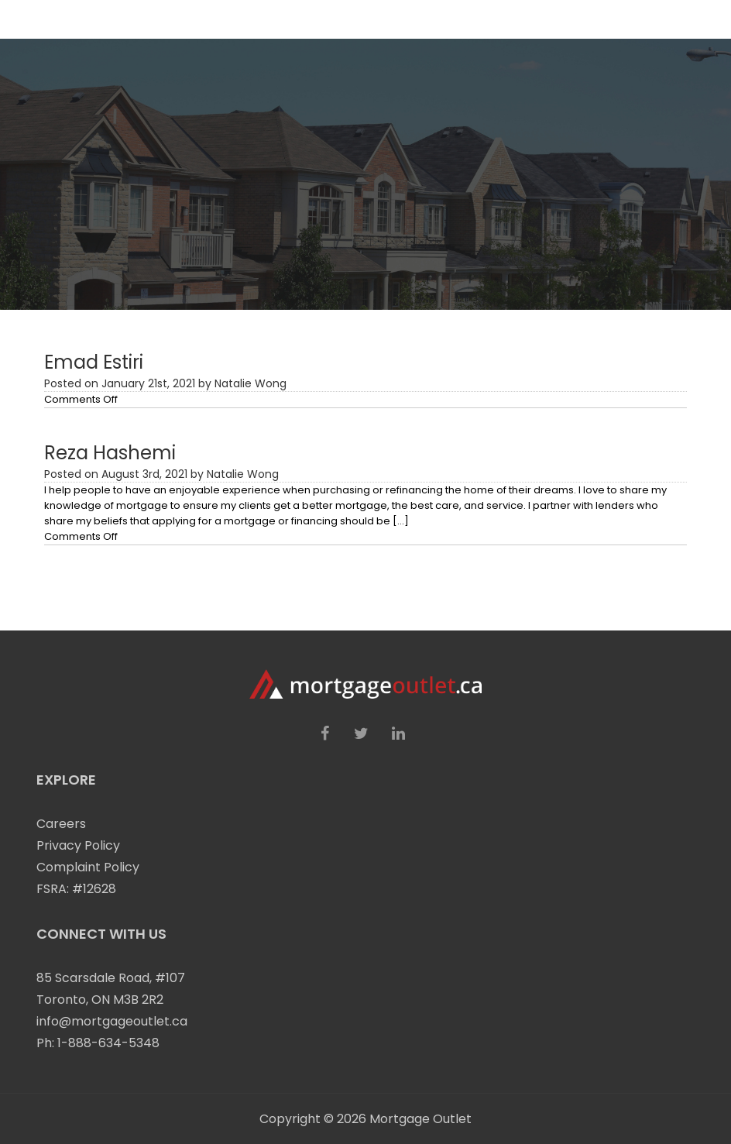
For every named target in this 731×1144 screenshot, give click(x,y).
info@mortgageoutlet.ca (111, 1021)
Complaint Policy (87, 867)
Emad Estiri (93, 362)
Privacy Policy (78, 845)
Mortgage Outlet (420, 1119)
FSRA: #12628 (76, 889)
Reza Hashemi (110, 453)
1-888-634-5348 (108, 1043)
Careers (61, 824)
